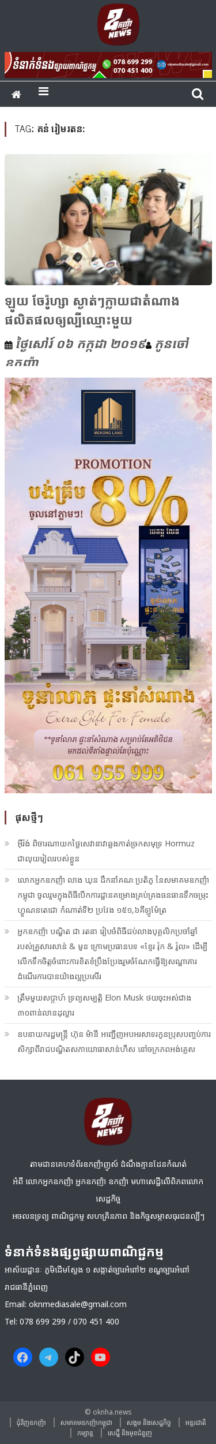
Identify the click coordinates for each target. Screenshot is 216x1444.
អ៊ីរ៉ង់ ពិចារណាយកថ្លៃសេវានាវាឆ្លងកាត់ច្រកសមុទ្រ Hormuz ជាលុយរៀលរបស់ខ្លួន (106, 851)
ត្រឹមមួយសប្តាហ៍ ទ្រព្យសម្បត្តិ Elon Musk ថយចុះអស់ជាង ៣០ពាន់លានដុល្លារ (104, 1005)
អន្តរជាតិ (195, 1422)
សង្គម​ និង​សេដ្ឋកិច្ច (149, 1422)
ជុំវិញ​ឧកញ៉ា (31, 1422)
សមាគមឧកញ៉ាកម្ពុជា (86, 1422)
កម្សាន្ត (85, 1433)
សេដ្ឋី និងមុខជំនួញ (130, 1433)
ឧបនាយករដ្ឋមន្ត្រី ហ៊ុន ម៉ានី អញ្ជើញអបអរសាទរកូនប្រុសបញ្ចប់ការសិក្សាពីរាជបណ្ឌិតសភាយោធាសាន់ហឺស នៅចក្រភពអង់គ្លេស (114, 1041)
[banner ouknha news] (108, 63)
